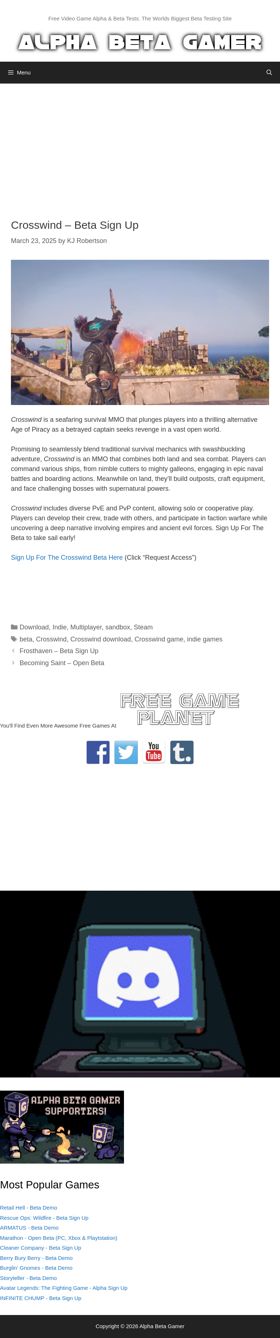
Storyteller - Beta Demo (28, 1278)
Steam (143, 627)
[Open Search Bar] (269, 73)
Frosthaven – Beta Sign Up (59, 651)
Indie (59, 627)
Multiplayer (86, 627)
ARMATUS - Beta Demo (29, 1228)
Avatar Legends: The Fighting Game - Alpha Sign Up (64, 1288)
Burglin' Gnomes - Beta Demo (36, 1268)
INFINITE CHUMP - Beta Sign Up (40, 1298)
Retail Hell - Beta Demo (28, 1207)
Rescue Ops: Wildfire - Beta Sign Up (44, 1218)
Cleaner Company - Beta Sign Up (40, 1248)
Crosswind (51, 639)
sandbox (117, 627)
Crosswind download (100, 639)
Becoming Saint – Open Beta (62, 663)
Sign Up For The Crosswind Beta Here (67, 557)
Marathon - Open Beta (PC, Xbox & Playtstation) (58, 1238)
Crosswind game (159, 639)
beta (26, 639)
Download (34, 627)
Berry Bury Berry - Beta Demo (36, 1258)
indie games (204, 639)
